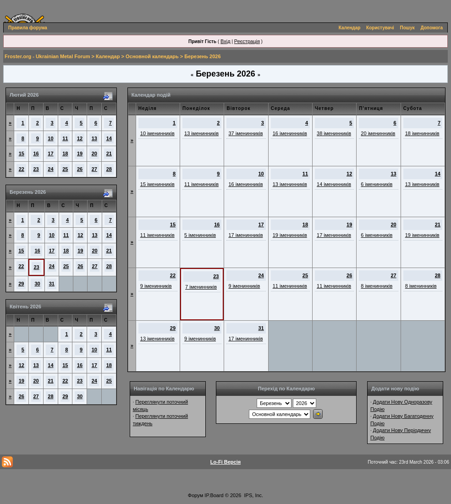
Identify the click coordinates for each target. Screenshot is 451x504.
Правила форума (27, 27)
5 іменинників (200, 235)
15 (21, 153)
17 (50, 153)
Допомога (432, 27)
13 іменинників (201, 133)
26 (79, 169)
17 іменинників (245, 235)
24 (50, 169)
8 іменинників (376, 286)
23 (36, 169)
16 (36, 153)
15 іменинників (157, 184)
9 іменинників (156, 286)
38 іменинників (334, 133)
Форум (195, 495)
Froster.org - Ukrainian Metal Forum (47, 56)
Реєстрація (247, 41)
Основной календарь (152, 56)
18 (65, 153)
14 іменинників (334, 184)
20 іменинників (378, 133)
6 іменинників (376, 184)
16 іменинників (290, 133)
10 (50, 138)
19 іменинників (290, 235)
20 (94, 153)
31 (52, 283)
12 (79, 138)
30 (37, 283)
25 (65, 169)
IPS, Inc (253, 495)
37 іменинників (245, 133)
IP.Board (213, 495)
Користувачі (380, 27)
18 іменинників (422, 133)
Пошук (407, 27)
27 (94, 169)
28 (109, 169)
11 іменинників (201, 184)
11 (65, 138)
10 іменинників (157, 133)
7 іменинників (201, 287)
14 (109, 138)
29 (21, 283)
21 (109, 153)
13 (94, 138)
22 (21, 169)
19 (79, 153)
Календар (350, 27)
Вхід (225, 41)
